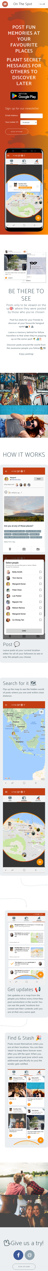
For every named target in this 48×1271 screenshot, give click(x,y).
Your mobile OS (11, 122)
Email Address (11, 115)
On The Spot (22, 4)
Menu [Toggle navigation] (42, 4)
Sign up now (24, 1266)
